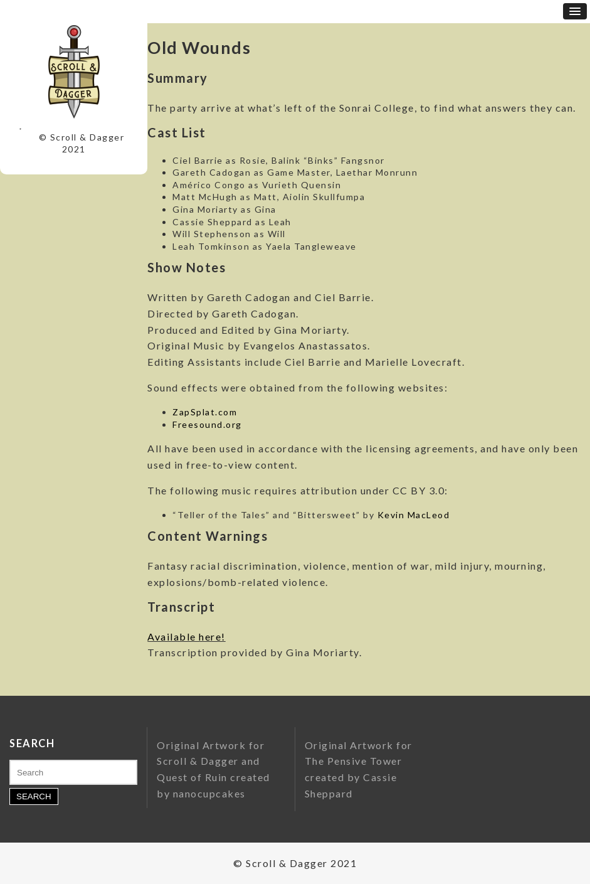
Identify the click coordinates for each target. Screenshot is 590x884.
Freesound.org (207, 424)
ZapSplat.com (204, 412)
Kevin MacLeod (413, 514)
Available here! (186, 636)
